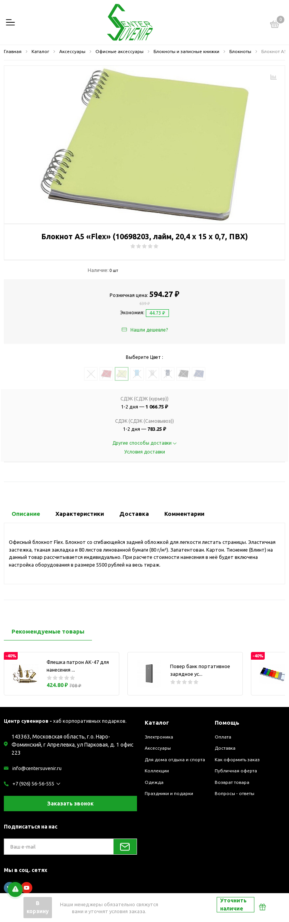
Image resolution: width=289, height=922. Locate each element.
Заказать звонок (70, 803)
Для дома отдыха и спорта (175, 759)
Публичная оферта (236, 770)
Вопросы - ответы (234, 793)
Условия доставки (144, 451)
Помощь (227, 722)
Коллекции (157, 770)
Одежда (154, 782)
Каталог (157, 722)
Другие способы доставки (144, 442)
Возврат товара (232, 782)
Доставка (225, 747)
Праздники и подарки (169, 793)
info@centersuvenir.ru (37, 768)
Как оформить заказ (237, 759)
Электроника (159, 736)
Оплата (223, 736)
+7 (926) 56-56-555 (33, 783)
